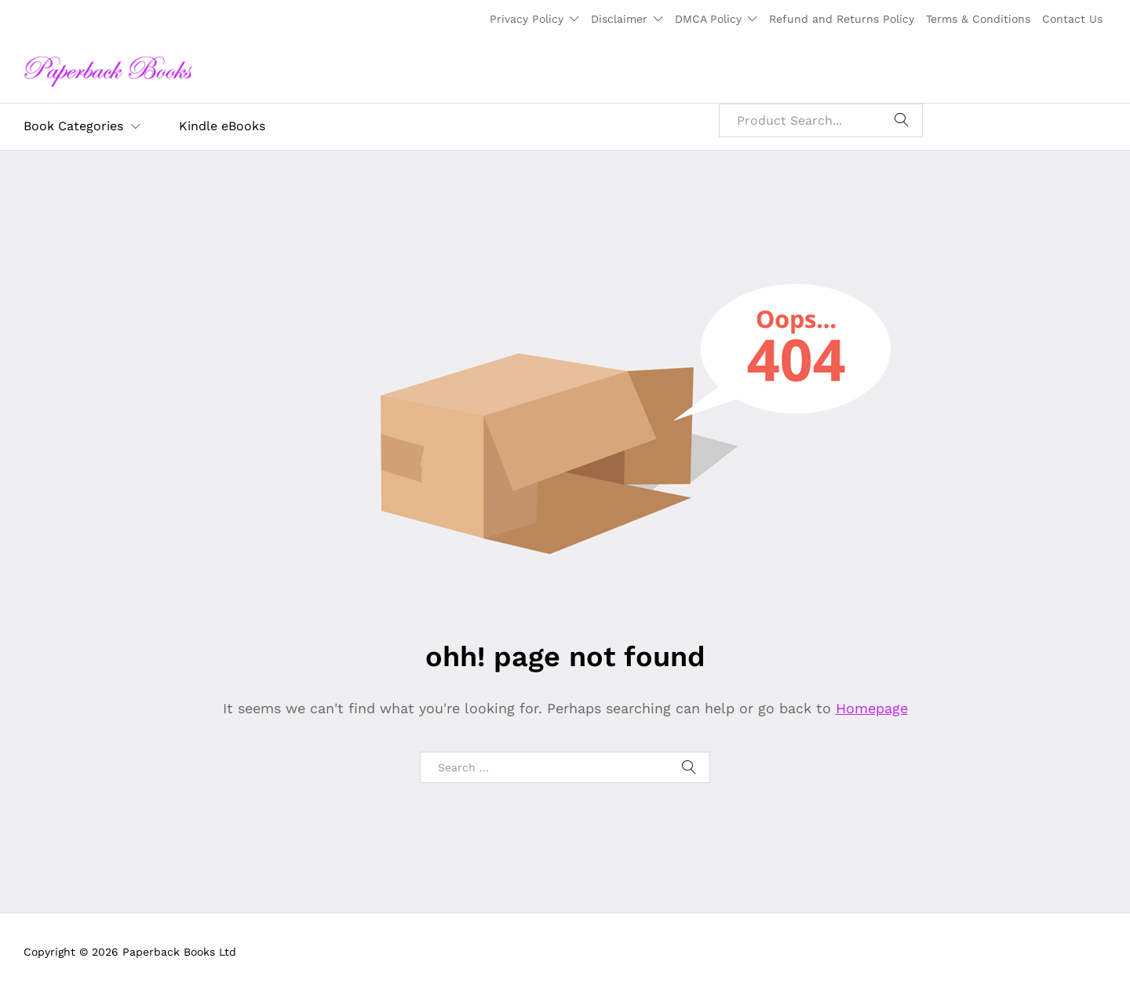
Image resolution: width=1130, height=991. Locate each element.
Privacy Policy (526, 19)
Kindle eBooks (222, 126)
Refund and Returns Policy (841, 19)
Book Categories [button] (73, 126)
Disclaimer (619, 19)
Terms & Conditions (978, 19)
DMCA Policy (708, 19)
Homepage (872, 708)
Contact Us (1072, 19)
